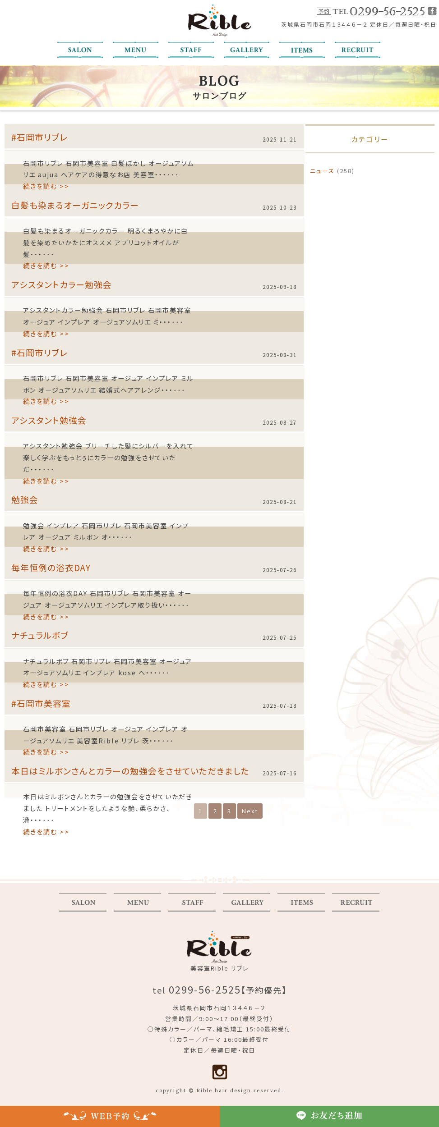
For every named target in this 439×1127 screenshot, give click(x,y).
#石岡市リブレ (39, 137)
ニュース (322, 170)
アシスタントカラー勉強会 (61, 284)
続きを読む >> (46, 186)
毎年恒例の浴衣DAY (51, 567)
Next (250, 810)
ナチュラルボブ (40, 635)
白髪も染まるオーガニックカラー (75, 205)
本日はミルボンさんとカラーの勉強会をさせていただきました (130, 771)
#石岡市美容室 (41, 703)
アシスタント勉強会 (49, 420)
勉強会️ (24, 499)
